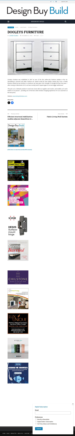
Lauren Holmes (13, 35)
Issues (7, 433)
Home (3, 433)
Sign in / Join (64, 1)
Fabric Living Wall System (57, 117)
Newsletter (13, 433)
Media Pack (20, 433)
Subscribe (26, 433)
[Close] (73, 404)
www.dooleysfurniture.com (19, 96)
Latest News (10, 27)
